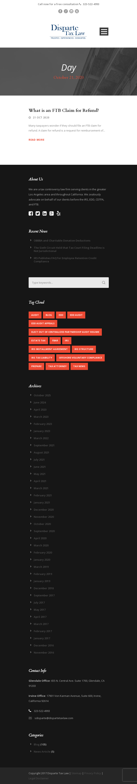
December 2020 (44, 509)
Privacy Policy (92, 773)
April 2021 (40, 481)
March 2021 (41, 488)
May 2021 (40, 474)
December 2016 (44, 645)
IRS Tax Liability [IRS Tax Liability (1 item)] (41, 357)
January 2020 (42, 559)
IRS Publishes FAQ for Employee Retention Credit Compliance (65, 259)
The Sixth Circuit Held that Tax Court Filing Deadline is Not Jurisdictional (69, 249)
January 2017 (42, 638)
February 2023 (43, 424)
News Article (42, 751)
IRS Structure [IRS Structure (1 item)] (83, 349)
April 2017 (40, 617)
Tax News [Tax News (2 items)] (79, 366)
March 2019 (41, 567)
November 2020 (44, 517)
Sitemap (76, 773)
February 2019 (43, 574)
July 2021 (39, 459)
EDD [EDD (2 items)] (61, 314)
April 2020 (40, 538)
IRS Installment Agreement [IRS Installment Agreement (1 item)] (49, 349)
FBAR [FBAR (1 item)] (55, 340)
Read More (36, 139)
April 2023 (40, 409)
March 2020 (41, 545)
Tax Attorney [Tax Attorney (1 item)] (57, 366)
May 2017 (40, 609)
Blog (37, 744)
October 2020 (42, 524)
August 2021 (41, 452)
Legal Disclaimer (39, 778)
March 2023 (41, 417)
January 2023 (42, 431)
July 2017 (39, 602)
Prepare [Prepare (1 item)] (36, 366)
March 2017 (41, 624)
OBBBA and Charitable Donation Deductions (62, 240)
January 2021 (42, 502)
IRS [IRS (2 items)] (67, 340)
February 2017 (43, 631)
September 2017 (44, 595)
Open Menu (104, 32)
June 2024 (40, 402)
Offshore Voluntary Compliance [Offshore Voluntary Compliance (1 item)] (80, 357)
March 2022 (41, 438)
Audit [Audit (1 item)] (35, 314)
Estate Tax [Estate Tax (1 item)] (38, 340)
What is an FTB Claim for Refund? (64, 111)
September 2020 (44, 531)
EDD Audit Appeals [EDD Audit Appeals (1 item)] (43, 323)
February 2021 (43, 495)
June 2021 (40, 467)
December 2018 (44, 588)
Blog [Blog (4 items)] (49, 314)
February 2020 (43, 552)
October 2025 (42, 395)
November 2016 (44, 652)
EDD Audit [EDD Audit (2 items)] (76, 314)
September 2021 (44, 445)
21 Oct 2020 (41, 117)
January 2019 (42, 581)
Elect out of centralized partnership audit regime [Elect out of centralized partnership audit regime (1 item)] (65, 331)
